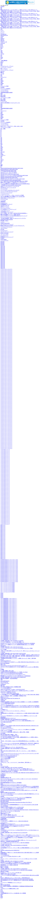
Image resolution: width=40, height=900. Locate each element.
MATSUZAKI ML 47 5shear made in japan (9, 169)
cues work (2, 151)
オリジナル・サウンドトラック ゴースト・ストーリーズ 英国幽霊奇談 (16, 797)
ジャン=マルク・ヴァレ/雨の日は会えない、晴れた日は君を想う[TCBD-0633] (17, 770)
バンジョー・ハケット (5, 846)
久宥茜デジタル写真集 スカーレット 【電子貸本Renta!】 (12, 798)
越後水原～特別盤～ (4, 871)
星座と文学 (2, 664)
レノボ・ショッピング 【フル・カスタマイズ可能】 (12, 195)
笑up (1, 164)
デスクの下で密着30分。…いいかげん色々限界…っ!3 (12, 642)
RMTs (1, 783)
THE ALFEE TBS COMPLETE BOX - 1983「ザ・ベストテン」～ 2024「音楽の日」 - (18, 750)
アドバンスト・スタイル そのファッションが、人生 (11, 816)
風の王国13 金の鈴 (4, 801)
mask (1, 58)
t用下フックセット (4, 759)
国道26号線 (2, 96)
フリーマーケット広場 (5, 97)
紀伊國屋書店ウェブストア (6, 204)
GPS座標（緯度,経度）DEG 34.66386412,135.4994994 (11, 640)
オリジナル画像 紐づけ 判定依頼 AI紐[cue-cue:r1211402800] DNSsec (15, 183)
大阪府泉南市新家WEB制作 (6, 92)
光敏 (1, 679)
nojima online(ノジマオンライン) (7, 197)
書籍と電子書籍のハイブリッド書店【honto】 (10, 214)
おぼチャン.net (3, 41)
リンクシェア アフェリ (5, 67)
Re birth (2, 892)
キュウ (1, 30)
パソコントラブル (4, 91)
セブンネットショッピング (6, 192)
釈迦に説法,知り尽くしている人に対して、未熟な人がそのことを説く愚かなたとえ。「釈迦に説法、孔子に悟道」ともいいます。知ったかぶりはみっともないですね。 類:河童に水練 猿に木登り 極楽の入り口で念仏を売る (19, 11)
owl (1, 56)
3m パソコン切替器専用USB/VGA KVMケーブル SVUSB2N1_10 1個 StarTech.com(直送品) (19, 705)
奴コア (1, 46)
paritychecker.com (4, 35)
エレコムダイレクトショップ (6, 224)
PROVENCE (3, 645)
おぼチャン (2, 155)
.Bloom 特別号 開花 (4, 827)
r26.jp (1, 37)
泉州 (1, 79)
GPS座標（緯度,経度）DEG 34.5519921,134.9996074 (11, 767)
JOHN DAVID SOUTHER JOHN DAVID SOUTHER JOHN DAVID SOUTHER (16, 879)
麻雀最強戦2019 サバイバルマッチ (8, 718)
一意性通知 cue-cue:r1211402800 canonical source (10, 185)
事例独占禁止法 (3, 819)
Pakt (1, 881)
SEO (1, 76)
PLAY (1, 890)
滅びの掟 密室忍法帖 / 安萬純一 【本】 (9, 734)
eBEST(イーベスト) (4, 206)
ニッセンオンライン (4, 194)
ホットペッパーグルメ (5, 208)
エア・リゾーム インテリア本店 (7, 582)
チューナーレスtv (4, 766)
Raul (1, 833)
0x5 (1, 161)
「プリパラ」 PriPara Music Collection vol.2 (9, 693)
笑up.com (2, 71)
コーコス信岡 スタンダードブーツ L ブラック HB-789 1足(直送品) (14, 842)
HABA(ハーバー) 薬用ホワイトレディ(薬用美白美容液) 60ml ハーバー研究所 (17, 644)
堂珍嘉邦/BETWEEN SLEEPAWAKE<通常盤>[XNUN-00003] (13, 785)
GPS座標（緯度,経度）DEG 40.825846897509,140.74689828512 (13, 719)
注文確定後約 (3, 818)
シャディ (2, 222)
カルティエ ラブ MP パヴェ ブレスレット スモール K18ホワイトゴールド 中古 (17, 744)
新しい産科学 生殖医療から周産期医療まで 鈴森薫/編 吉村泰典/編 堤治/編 (16, 886)
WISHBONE (3, 684)
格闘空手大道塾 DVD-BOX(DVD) (7, 792)
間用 (1, 764)
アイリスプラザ (3, 188)
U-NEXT (2, 238)
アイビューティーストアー (6, 269)
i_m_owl (2, 53)
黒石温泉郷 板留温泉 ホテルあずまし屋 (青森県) (11, 782)
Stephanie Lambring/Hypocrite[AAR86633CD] (9, 850)
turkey (1, 57)
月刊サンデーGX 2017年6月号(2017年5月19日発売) (11, 673)
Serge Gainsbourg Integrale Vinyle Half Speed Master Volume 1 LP (13, 665)
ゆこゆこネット (3, 202)
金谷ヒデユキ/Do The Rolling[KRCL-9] (8, 756)
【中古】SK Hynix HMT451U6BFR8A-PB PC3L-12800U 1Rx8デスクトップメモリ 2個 (18, 790)
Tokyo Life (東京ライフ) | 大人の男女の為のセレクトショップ (13, 215)
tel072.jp (2, 39)
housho (1, 712)
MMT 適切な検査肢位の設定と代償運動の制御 (10, 686)
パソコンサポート (4, 89)
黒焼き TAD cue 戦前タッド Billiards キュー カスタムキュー (13, 182)
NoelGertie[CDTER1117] (5, 660)
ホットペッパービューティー (6, 217)
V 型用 (1, 752)
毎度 (1, 93)
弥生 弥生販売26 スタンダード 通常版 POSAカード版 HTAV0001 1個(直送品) (17, 880)
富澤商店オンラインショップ (6, 236)
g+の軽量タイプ (3, 709)
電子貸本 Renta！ (4, 220)
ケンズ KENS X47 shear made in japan (8, 171)
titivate (1, 592)
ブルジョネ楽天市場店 (5, 758)
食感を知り (2, 745)
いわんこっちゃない (4, 683)
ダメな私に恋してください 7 (6, 728)
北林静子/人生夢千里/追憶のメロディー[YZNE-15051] (12, 807)
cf (0, 59)
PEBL (1, 896)
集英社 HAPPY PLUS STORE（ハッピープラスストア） (12, 225)
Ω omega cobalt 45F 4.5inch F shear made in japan (10, 180)
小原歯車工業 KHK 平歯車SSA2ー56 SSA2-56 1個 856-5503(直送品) (15, 824)
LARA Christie (3, 239)
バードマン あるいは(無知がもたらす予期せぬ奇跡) (11, 808)
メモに (1, 723)
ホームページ (3, 77)
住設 (1, 29)
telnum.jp (2, 38)
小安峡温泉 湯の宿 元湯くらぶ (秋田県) (9, 771)
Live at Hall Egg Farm (4, 680)
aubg (1, 160)
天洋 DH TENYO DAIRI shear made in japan (9, 174)
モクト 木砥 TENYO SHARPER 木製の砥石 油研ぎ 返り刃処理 (13, 181)
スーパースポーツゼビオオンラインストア (9, 190)
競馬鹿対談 (2, 775)
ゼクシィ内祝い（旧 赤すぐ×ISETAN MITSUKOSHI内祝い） (14, 213)
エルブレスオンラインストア (6, 231)
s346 (1, 50)
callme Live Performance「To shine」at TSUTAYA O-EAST (12, 689)
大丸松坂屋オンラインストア (6, 211)
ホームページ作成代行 (5, 88)
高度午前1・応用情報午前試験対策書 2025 (9, 841)
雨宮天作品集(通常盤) (5, 884)
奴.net (1, 45)
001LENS (2, 241)
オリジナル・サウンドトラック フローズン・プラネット (12, 710)
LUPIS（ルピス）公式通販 (6, 730)
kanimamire (2, 724)
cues (1, 158)
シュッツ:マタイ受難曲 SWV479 (7, 757)
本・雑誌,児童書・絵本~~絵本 (7, 670)
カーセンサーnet (4, 199)
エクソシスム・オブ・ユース (6, 781)
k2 (0, 49)
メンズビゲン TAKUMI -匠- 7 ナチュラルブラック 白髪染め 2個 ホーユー (16, 768)
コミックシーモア (4, 234)
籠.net (1, 44)
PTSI (1, 889)
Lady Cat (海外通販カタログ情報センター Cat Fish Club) (12, 196)
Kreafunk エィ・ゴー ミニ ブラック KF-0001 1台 (10, 872)
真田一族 (2, 685)
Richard (2, 791)
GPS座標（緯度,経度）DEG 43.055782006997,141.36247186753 (13, 748)
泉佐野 (1, 83)
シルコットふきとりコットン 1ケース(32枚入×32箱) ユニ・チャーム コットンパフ (18, 840)
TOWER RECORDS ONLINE (6, 219)
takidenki (2, 796)
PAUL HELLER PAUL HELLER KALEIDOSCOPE (10, 800)
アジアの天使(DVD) (4, 855)
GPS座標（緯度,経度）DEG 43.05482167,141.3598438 (11, 861)
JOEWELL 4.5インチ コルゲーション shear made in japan (12, 178)
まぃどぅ (2, 32)
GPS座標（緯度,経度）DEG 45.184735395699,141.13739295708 (13, 845)
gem (1, 54)
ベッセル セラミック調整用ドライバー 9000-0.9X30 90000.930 (14, 821)
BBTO (1, 894)
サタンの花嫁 (3, 649)
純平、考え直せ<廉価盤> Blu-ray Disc (8, 814)
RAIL (1, 857)
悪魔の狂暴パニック (4, 813)
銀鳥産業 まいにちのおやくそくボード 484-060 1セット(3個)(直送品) (15, 675)
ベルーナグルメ (3, 228)
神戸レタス (2, 525)
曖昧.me (2, 72)
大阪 (1, 78)
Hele (1, 895)
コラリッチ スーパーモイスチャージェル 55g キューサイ (12, 674)
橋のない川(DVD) (4, 866)
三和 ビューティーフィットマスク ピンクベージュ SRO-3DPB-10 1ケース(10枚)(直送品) (19, 786)
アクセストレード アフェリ (6, 66)
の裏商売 (2, 828)
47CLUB (2, 229)
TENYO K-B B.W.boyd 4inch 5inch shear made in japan (11, 168)
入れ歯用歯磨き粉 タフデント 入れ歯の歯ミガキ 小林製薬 (13, 893)
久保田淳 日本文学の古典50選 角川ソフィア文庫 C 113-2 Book (13, 672)
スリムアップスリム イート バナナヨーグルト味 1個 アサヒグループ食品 (16, 648)
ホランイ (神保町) (4, 838)
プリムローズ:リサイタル (6, 843)
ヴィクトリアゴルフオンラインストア (8, 191)
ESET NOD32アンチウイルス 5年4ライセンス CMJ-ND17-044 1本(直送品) (16, 870)
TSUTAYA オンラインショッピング (8, 187)
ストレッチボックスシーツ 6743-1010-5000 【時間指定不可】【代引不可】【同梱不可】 (19, 743)
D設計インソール (4, 761)
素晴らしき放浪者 (4, 867)
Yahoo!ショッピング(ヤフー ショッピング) (9, 186)
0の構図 (2, 669)
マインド (2, 31)
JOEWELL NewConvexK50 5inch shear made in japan (11, 176)
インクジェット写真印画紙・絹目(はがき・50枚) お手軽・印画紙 (14, 732)
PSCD (1, 887)
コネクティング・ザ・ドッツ (6, 704)
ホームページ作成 (4, 86)
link (1, 7)
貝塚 (1, 82)
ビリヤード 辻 (3, 101)
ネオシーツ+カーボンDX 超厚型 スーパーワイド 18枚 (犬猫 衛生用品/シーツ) (17, 720)
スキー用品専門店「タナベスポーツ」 (8, 598)
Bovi (1, 883)
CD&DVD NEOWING (5, 223)
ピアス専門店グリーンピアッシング (8, 209)
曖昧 (1, 165)
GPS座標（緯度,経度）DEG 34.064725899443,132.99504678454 (13, 868)
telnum (1, 154)
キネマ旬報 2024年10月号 (6, 721)
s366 (1, 51)
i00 (1, 157)
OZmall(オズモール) (4, 205)
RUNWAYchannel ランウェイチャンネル (9, 559)
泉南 (1, 84)
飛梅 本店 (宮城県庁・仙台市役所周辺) (8, 678)
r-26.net (2, 36)
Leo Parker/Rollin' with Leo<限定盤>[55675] (9, 735)
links (1, 103)
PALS (1, 897)
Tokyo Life (2, 246)
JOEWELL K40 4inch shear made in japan (8, 177)
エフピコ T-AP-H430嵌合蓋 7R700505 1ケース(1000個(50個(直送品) (15, 863)
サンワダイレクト (4, 235)
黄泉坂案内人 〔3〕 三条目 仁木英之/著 (9, 864)
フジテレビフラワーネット (6, 226)
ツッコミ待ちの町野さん (5, 688)
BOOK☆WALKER (4, 233)
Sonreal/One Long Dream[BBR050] (7, 817)
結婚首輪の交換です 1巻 (5, 777)
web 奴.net (2, 43)
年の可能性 (2, 733)
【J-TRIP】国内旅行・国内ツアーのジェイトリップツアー (13, 218)
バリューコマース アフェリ (6, 70)
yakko (1, 52)
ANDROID (2, 700)
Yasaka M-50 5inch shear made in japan (8, 170)
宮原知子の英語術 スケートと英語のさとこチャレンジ (12, 826)
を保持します (3, 699)
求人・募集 (2, 98)
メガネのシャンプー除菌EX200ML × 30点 (9, 888)
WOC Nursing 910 (4, 682)
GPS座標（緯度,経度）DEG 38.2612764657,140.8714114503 (13, 653)
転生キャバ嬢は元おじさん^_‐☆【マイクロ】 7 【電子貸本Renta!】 (15, 877)
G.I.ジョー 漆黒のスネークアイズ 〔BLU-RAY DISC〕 (12, 747)
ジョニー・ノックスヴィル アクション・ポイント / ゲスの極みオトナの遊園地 (17, 729)
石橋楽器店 (2, 201)
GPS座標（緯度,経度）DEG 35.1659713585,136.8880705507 (13, 677)
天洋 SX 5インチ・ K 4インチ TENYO (8, 172)
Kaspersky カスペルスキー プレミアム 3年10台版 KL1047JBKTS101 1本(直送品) (17, 643)
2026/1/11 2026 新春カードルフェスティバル (10, 102)
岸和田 (1, 81)
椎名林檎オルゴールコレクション (7, 823)
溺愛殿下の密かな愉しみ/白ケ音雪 (8, 873)
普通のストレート (4, 697)
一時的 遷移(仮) (3, 60)
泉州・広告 (2, 95)
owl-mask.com (3, 34)
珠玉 (1, 48)
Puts (1, 851)
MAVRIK (2, 776)
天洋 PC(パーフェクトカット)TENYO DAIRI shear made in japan (14, 175)
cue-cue (2, 159)
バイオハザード (3, 822)
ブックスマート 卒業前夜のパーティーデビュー (10, 882)
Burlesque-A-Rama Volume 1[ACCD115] (8, 657)
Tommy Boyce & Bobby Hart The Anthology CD (10, 698)
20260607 (2, 6)
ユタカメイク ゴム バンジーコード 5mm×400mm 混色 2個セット (15, 762)
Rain (1, 749)
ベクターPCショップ (5, 210)
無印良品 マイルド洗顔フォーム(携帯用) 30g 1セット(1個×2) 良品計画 (15, 862)
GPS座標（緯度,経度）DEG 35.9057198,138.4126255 (11, 647)
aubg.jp (1, 61)
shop (1, 63)
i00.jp (1, 62)
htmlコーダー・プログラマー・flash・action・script (11, 126)
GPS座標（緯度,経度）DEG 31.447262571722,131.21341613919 (13, 832)
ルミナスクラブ (3, 230)
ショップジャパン (4, 240)
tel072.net (2, 40)
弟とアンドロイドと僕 (5, 812)
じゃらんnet (3, 200)
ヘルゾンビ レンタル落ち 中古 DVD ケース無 (10, 856)
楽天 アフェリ (3, 68)
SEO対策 (2, 87)
